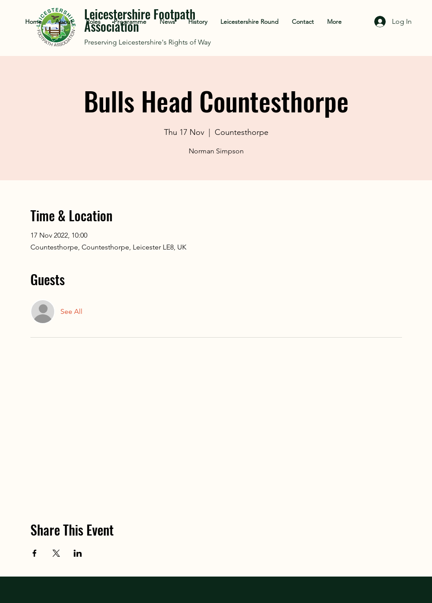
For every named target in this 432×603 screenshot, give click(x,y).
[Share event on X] (56, 553)
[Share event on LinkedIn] (78, 553)
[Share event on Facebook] (34, 553)
